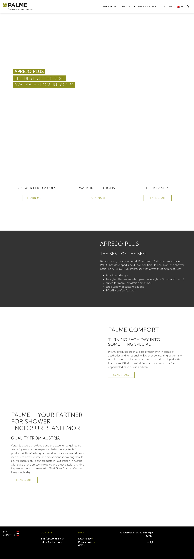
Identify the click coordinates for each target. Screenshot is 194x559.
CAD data (167, 6)
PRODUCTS (109, 6)
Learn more (36, 197)
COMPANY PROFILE (145, 6)
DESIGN (125, 6)
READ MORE (121, 380)
